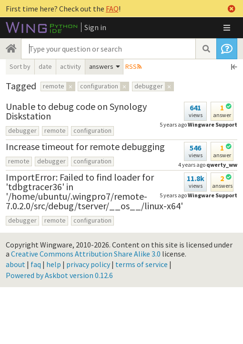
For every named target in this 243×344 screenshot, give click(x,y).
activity (70, 66)
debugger (22, 130)
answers (101, 66)
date (45, 66)
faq (35, 264)
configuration (92, 130)
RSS (131, 66)
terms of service (141, 264)
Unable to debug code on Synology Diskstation (76, 111)
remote (55, 130)
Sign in (95, 27)
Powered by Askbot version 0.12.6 (59, 275)
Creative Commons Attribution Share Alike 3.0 (86, 253)
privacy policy (88, 264)
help (53, 264)
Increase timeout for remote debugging (85, 146)
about (15, 264)
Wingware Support (212, 124)
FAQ (112, 8)
